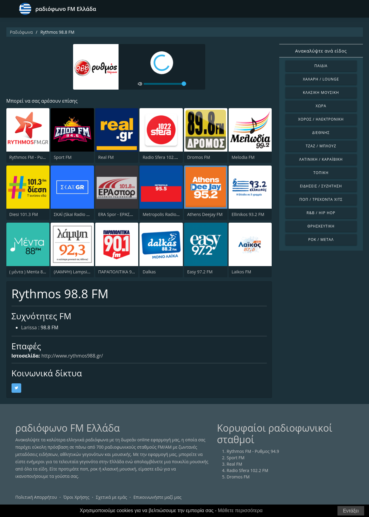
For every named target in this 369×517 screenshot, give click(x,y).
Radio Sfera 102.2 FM (163, 157)
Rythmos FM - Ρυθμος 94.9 (35, 157)
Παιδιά (320, 65)
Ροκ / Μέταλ (321, 239)
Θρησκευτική (321, 226)
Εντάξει (351, 510)
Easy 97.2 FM (200, 272)
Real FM (106, 157)
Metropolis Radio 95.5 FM (168, 214)
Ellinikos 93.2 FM (248, 214)
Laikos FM (241, 272)
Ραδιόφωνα (21, 32)
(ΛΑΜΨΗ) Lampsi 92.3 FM (79, 272)
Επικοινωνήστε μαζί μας (157, 497)
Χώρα (321, 105)
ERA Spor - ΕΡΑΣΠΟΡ (118, 214)
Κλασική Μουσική (321, 92)
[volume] (165, 84)
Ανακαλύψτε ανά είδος (321, 51)
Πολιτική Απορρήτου (36, 497)
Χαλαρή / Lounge (321, 79)
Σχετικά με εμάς (111, 497)
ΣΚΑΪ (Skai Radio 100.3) (76, 214)
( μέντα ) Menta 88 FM (30, 272)
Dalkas (149, 272)
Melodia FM (243, 157)
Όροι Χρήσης (76, 497)
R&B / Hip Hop (321, 212)
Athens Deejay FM (205, 214)
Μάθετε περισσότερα (240, 510)
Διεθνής (321, 132)
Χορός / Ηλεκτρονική (321, 119)
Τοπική (321, 172)
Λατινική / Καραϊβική (321, 159)
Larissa (29, 327)
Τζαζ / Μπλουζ (321, 146)
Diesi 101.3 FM (23, 214)
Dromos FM (198, 157)
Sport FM (63, 157)
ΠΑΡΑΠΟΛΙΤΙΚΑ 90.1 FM (121, 272)
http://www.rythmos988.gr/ (72, 355)
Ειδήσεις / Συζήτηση (321, 186)
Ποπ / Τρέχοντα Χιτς (320, 199)
